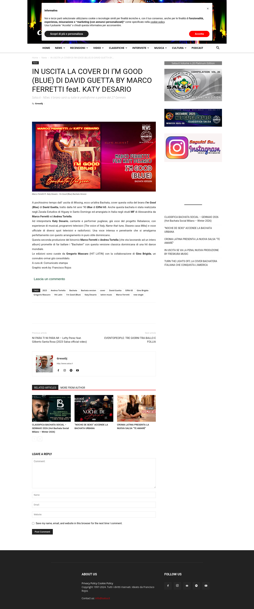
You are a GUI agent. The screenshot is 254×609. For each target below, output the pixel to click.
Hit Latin (58, 294)
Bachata (73, 290)
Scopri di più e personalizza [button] (66, 33)
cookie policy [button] (157, 21)
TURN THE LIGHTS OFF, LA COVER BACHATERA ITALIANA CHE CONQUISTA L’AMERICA (190, 263)
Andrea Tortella (58, 290)
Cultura (179, 48)
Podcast (197, 48)
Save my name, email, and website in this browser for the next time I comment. (79, 523)
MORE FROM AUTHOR (72, 387)
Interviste (140, 48)
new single (138, 294)
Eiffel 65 (129, 290)
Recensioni (79, 48)
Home (46, 48)
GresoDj (39, 103)
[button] (217, 48)
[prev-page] (34, 439)
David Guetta (115, 290)
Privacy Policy (89, 583)
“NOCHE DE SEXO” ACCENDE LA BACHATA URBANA (188, 230)
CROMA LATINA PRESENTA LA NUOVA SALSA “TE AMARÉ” (192, 241)
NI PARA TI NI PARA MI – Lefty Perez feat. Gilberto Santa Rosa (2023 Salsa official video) (59, 339)
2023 (45, 290)
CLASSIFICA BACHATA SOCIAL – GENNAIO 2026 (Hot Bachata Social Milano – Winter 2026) (50, 428)
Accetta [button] (199, 33)
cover (102, 290)
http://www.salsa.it (65, 363)
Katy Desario (91, 294)
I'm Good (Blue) (73, 294)
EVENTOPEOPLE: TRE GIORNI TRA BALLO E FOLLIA (130, 339)
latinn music (106, 294)
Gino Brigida (142, 290)
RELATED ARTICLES (45, 387)
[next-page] (40, 439)
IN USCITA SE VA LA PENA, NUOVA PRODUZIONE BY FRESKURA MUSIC (191, 252)
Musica (160, 48)
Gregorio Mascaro (42, 294)
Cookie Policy (105, 583)
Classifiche (118, 48)
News (44, 57)
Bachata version (88, 290)
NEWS (60, 48)
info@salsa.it (102, 598)
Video (98, 48)
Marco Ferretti (122, 294)
